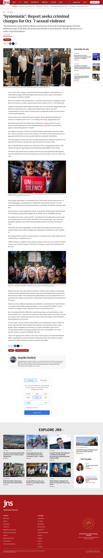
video (46, 123)
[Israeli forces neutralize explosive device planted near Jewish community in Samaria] (96, 67)
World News (29, 450)
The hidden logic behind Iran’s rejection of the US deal (87, 451)
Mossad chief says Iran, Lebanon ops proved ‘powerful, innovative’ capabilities (82, 57)
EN (85, 2)
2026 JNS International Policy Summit (88, 534)
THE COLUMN (87, 459)
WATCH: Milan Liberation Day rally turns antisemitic (12, 482)
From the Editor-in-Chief (82, 6)
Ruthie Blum (88, 468)
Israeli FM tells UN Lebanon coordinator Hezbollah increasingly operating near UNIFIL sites (60, 455)
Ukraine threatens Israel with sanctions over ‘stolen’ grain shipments (13, 454)
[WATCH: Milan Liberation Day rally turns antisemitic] (13, 470)
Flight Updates (39, 6)
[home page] (6, 3)
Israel (14, 2)
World (26, 2)
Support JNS (94, 2)
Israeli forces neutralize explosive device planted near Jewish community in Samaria (82, 67)
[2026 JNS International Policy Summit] (88, 523)
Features (53, 2)
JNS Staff (76, 60)
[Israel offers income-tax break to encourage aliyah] (37, 470)
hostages (17, 203)
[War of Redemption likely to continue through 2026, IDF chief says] (96, 77)
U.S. (20, 2)
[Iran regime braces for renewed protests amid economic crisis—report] (37, 442)
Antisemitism (34, 2)
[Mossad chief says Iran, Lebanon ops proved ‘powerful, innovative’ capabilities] (96, 56)
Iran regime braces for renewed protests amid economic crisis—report (35, 454)
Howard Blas (29, 484)
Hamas (11, 350)
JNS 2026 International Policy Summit (59, 6)
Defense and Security (22, 350)
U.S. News (52, 479)
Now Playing (72, 6)
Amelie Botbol (7, 36)
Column (87, 463)
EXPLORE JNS (51, 430)
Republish (7, 40)
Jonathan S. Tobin (89, 482)
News (4, 12)
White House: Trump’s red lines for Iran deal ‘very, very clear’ (60, 482)
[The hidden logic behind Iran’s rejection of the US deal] (87, 441)
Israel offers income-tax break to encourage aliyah (35, 482)
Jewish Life (45, 2)
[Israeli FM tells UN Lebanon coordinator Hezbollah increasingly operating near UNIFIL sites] (60, 442)
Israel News (10, 12)
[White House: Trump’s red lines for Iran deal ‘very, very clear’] (60, 470)
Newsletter (76, 2)
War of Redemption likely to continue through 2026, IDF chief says (81, 77)
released (51, 119)
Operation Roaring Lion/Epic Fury (27, 6)
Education (46, 6)
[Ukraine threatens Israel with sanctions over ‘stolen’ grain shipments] (13, 442)
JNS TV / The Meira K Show (82, 447)
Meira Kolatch (79, 453)
